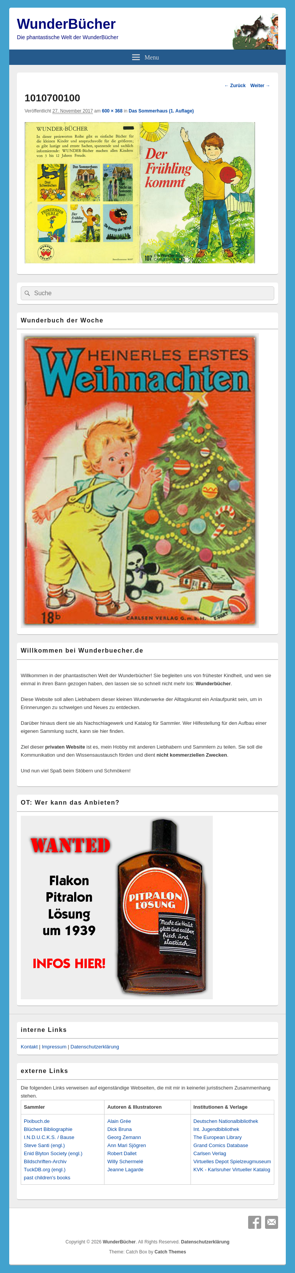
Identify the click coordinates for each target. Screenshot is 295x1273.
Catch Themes (170, 1252)
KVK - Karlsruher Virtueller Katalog (232, 1169)
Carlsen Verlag (210, 1153)
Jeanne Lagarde (125, 1169)
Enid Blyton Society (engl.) (53, 1153)
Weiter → (260, 85)
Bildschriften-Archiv (45, 1161)
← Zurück (234, 85)
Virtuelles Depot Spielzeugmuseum (232, 1161)
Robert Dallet (121, 1153)
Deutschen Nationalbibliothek (226, 1121)
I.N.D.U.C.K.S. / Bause (49, 1137)
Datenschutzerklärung (95, 1047)
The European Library (218, 1137)
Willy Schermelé (125, 1161)
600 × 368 (112, 111)
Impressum (54, 1047)
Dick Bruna (119, 1129)
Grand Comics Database (221, 1145)
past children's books (47, 1177)
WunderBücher (66, 24)
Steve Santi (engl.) (44, 1145)
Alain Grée (119, 1121)
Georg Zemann (124, 1137)
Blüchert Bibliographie (48, 1129)
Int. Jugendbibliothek (216, 1129)
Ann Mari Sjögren (126, 1145)
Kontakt (29, 1047)
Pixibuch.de (37, 1121)
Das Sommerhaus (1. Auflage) (161, 111)
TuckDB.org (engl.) (45, 1169)
